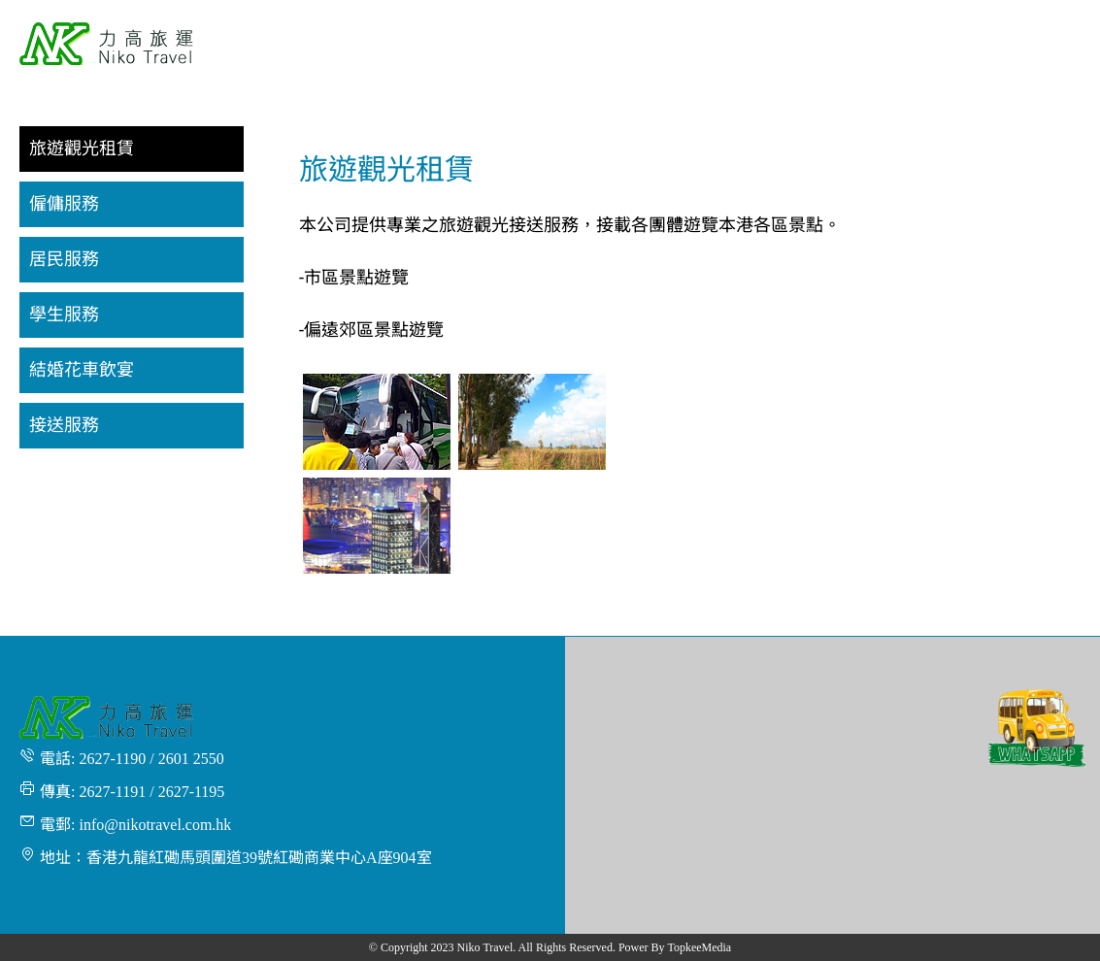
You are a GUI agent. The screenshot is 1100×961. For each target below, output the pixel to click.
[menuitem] (455, 45)
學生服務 (64, 314)
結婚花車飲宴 (81, 370)
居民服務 (64, 259)
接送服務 (64, 425)
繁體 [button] (1057, 11)
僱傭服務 (64, 204)
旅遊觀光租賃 (81, 148)
